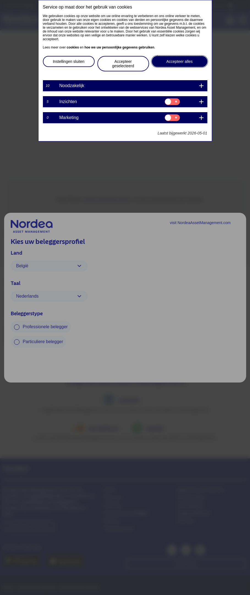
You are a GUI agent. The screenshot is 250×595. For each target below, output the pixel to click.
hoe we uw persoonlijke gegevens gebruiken (119, 47)
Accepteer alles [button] (179, 61)
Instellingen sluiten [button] (68, 61)
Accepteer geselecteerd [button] (123, 63)
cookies (73, 47)
